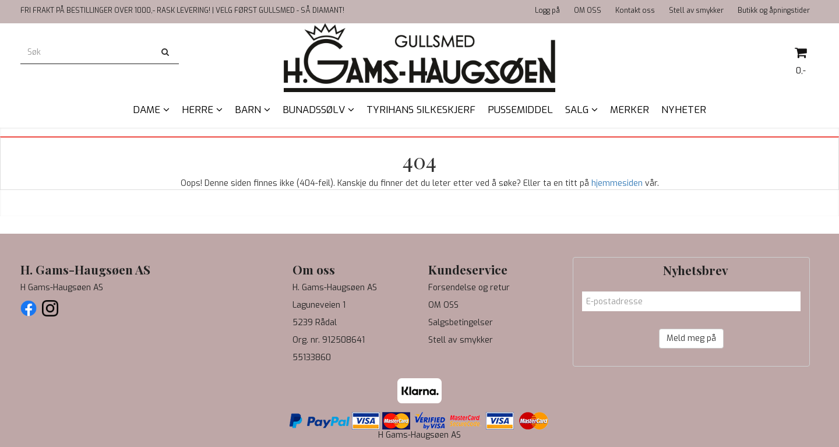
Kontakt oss (635, 10)
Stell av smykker (696, 10)
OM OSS (587, 10)
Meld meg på (691, 338)
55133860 (311, 357)
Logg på (547, 10)
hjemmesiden (617, 183)
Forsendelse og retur (469, 287)
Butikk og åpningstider (774, 10)
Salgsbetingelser (460, 322)
